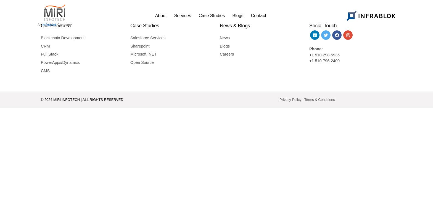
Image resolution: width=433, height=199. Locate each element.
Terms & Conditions (319, 100)
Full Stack (49, 54)
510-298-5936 (327, 55)
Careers (227, 54)
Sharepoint (140, 46)
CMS (45, 71)
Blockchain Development (63, 38)
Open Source (142, 62)
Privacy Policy (290, 100)
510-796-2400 (327, 61)
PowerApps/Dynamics (60, 62)
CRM (45, 46)
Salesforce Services (147, 38)
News (225, 38)
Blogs (225, 46)
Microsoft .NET (143, 54)
